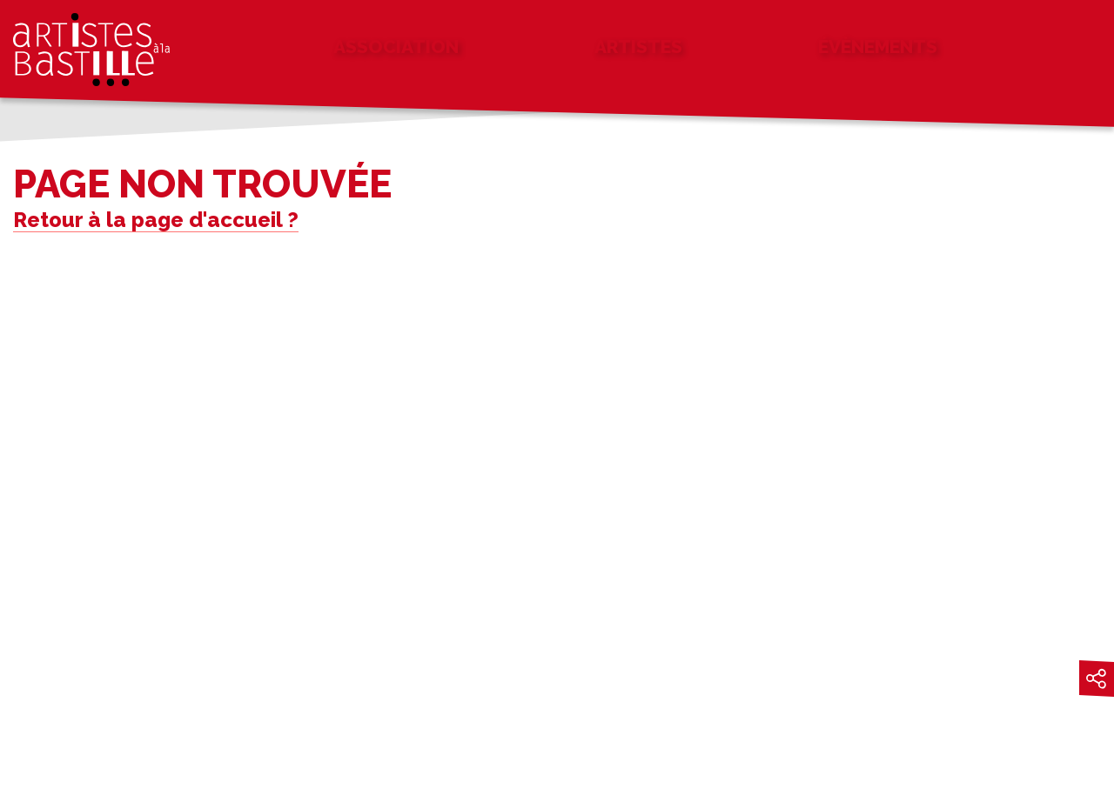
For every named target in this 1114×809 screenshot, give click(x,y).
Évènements (877, 46)
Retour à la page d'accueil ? (156, 219)
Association (396, 46)
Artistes (638, 46)
